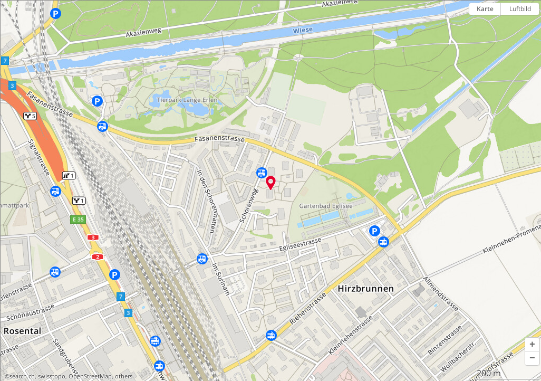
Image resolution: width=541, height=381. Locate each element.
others (123, 376)
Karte (485, 8)
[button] (532, 344)
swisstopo (51, 376)
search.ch (22, 376)
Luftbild (520, 8)
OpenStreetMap (90, 376)
